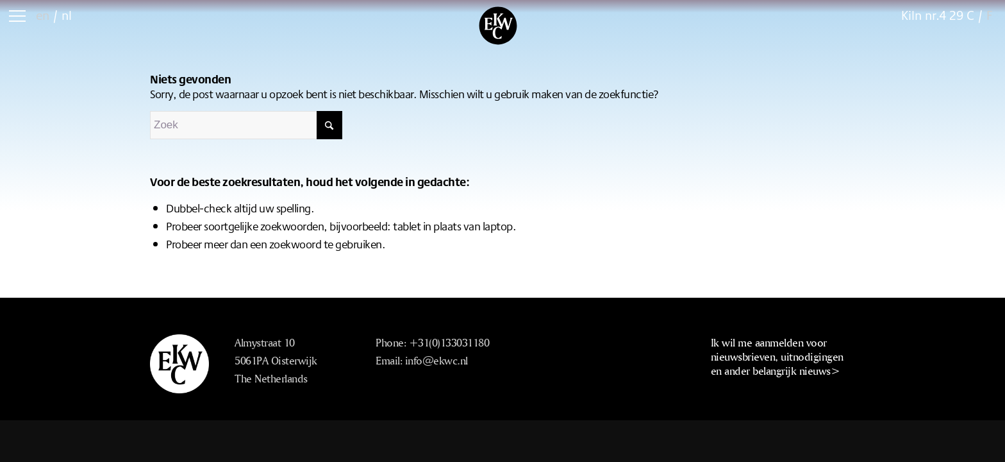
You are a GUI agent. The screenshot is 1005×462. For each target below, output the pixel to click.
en (42, 15)
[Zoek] (246, 125)
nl (67, 15)
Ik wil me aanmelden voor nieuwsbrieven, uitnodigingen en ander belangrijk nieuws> (777, 356)
